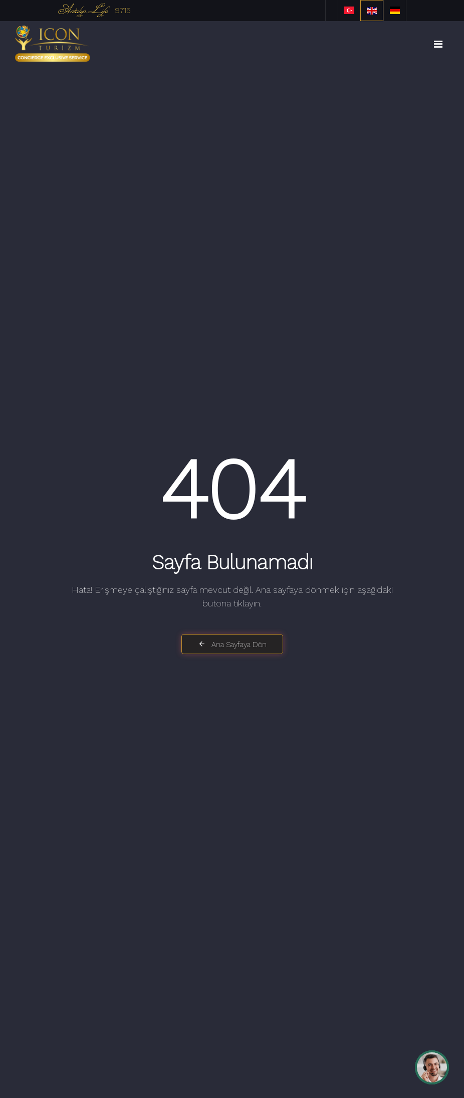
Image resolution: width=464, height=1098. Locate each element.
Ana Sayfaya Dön (232, 644)
